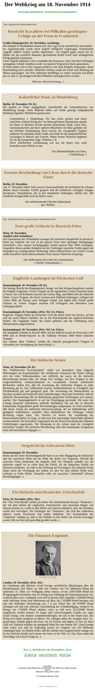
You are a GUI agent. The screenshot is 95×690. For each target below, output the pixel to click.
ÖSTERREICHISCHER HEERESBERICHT (61, 12)
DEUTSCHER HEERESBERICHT (30, 12)
